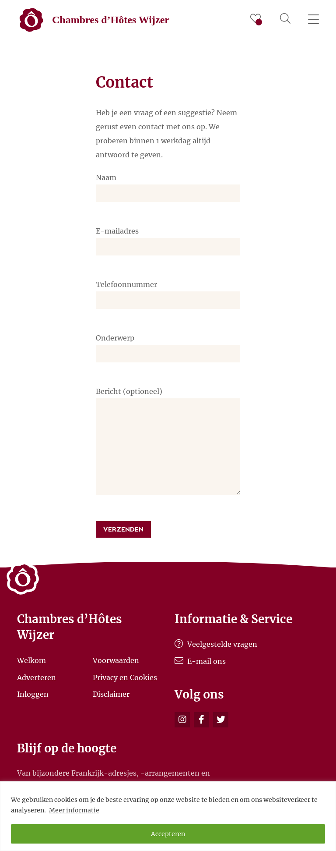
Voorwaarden (116, 660)
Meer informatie (74, 810)
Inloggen (33, 694)
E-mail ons (200, 661)
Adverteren (36, 677)
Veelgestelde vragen (216, 644)
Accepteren (168, 834)
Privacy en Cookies (125, 677)
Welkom (31, 660)
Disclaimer (111, 694)
